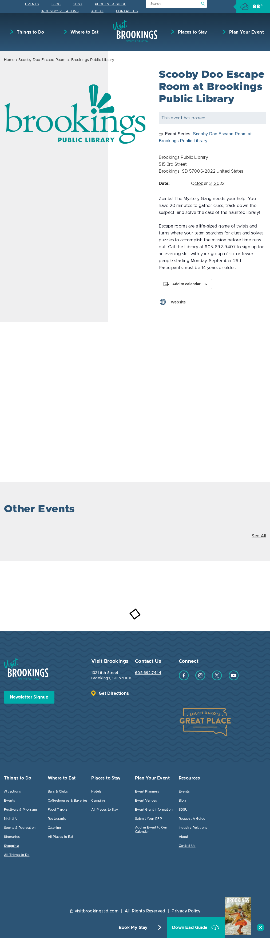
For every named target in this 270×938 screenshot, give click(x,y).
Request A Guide (110, 4)
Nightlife (11, 818)
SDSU (77, 4)
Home (9, 60)
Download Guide (190, 927)
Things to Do (30, 32)
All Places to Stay (104, 809)
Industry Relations (59, 11)
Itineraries (12, 836)
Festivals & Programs (21, 809)
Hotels (96, 791)
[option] (75, 114)
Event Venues (146, 800)
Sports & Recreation (20, 827)
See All (259, 536)
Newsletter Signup (29, 697)
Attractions (12, 791)
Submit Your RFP (148, 818)
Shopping (11, 845)
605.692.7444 (148, 673)
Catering (54, 827)
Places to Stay (192, 32)
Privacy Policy (186, 911)
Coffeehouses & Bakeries (68, 800)
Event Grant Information (154, 809)
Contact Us (127, 11)
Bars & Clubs (58, 791)
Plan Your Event (246, 32)
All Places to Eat (60, 836)
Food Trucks (58, 809)
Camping (98, 800)
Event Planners (147, 791)
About (97, 11)
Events (32, 4)
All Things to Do (16, 854)
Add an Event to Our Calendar (151, 829)
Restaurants (57, 818)
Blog (56, 4)
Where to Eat (83, 32)
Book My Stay (133, 927)
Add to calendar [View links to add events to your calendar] (186, 284)
